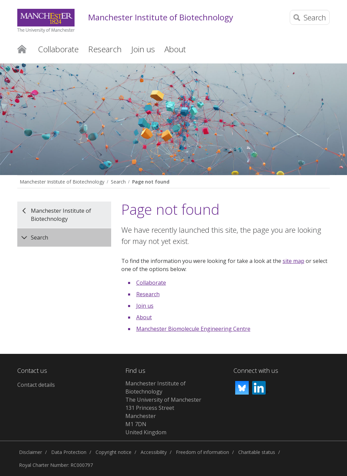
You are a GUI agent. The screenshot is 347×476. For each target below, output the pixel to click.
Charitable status (256, 452)
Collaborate (151, 282)
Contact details (36, 384)
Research (148, 294)
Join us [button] (143, 49)
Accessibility (154, 452)
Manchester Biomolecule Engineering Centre (193, 328)
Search (118, 181)
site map (293, 261)
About (144, 317)
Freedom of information (202, 452)
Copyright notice (113, 452)
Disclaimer (30, 452)
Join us (145, 305)
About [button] (175, 49)
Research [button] (105, 49)
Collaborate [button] (58, 49)
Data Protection (68, 452)
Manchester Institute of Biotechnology (160, 17)
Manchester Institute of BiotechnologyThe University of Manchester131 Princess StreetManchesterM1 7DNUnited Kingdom (163, 408)
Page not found (150, 181)
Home (21, 48)
